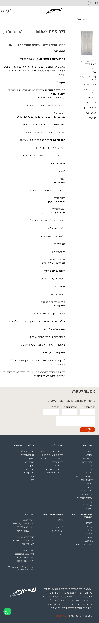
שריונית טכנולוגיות (85, 497)
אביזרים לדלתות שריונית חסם (51, 458)
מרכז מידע (88, 469)
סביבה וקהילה (87, 465)
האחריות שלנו (87, 458)
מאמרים (89, 483)
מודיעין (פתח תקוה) (84, 544)
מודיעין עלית (29, 472)
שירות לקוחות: (28, 520)
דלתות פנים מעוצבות (54, 469)
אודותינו (89, 454)
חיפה (61, 534)
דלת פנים (61, 105)
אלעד (32, 476)
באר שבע (89, 540)
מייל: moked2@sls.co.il (23, 540)
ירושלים (89, 522)
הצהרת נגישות (87, 490)
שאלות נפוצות (89, 84)
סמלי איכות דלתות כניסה (88, 70)
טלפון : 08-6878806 (25, 527)
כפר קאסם (29, 469)
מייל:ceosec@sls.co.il (24, 554)
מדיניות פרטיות (86, 494)
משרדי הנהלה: (28, 550)
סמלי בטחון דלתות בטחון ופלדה (88, 62)
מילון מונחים (90, 102)
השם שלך (90, 407)
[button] (95, 10)
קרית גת (89, 526)
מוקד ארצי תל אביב (26, 451)
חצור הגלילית (57, 531)
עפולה (60, 520)
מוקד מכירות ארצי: (26, 537)
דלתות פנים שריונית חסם (52, 454)
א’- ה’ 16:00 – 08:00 (25, 531)
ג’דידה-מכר (58, 527)
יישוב (56, 407)
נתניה (31, 480)
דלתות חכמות (57, 462)
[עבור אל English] (79, 508)
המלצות (89, 472)
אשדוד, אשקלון (86, 537)
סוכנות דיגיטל (62, 616)
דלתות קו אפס (87, 480)
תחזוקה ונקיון (90, 107)
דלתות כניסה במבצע (84, 476)
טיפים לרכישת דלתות (89, 91)
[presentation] (75, 421)
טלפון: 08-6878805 (25, 557)
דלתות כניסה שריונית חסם (52, 451)
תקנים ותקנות (90, 113)
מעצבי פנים (88, 505)
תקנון (90, 487)
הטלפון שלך (71, 407)
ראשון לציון (29, 458)
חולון (32, 465)
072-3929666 (28, 544)
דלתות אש (91, 97)
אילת (90, 530)
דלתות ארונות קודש (55, 472)
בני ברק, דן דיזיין (27, 454)
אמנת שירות (87, 462)
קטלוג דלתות (87, 501)
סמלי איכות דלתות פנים (88, 78)
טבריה (60, 523)
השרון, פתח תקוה (27, 462)
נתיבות (90, 533)
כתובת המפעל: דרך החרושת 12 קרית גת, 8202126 (21, 568)
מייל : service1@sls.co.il (23, 523)
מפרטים (92, 118)
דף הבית (93, 19)
